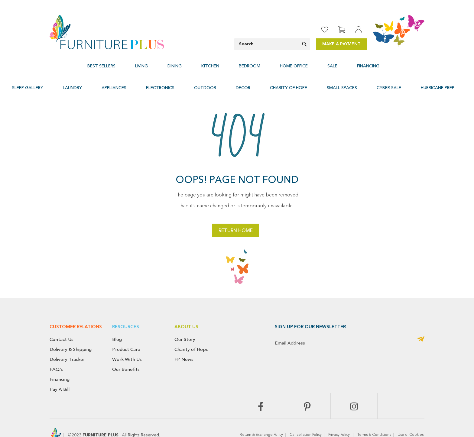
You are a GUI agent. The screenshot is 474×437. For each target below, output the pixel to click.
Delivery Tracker (67, 345)
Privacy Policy (339, 420)
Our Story (184, 325)
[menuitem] (132, 62)
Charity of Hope (191, 335)
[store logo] (107, 32)
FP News (183, 345)
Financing (60, 365)
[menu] (237, 62)
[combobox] (272, 44)
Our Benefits (126, 355)
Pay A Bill (60, 375)
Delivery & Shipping (71, 335)
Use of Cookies (411, 420)
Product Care (126, 335)
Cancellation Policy (306, 420)
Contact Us (61, 325)
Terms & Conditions (374, 420)
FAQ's (56, 355)
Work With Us (127, 345)
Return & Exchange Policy (261, 420)
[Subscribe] (420, 325)
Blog (117, 325)
